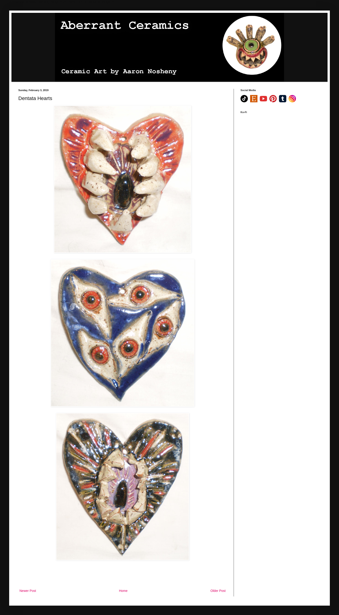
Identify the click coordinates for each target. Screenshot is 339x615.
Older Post (218, 591)
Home (123, 591)
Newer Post (27, 591)
